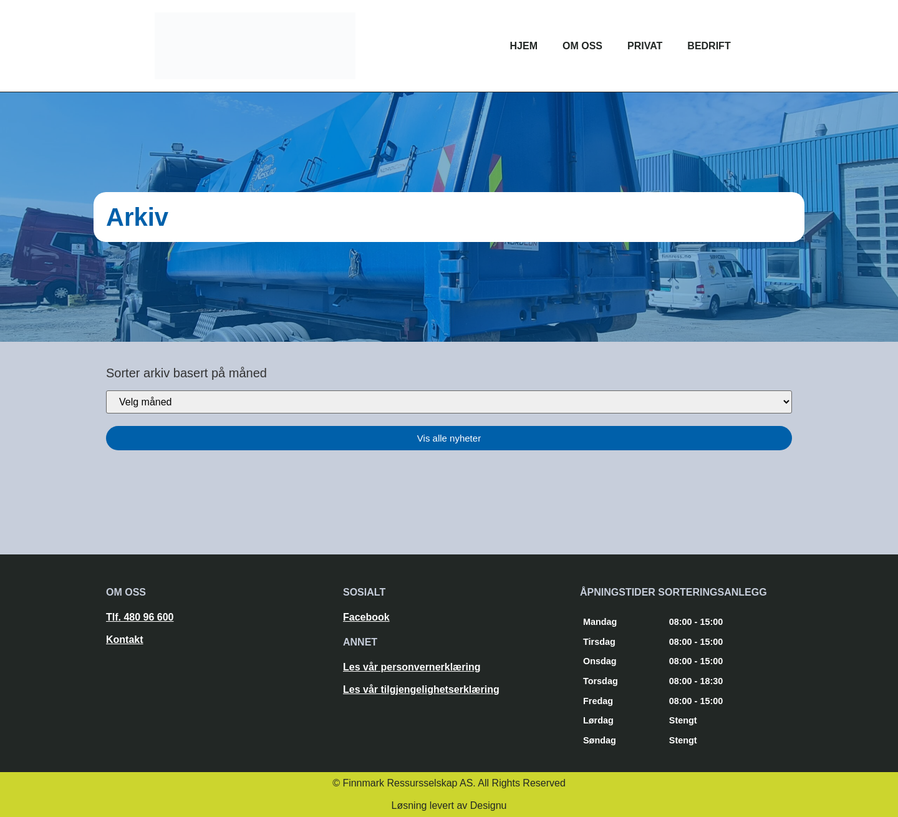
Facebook (366, 617)
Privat (644, 46)
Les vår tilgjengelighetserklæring (421, 689)
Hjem (524, 46)
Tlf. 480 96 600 (140, 617)
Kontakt (124, 639)
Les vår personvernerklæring (412, 667)
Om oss (582, 46)
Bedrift (708, 46)
